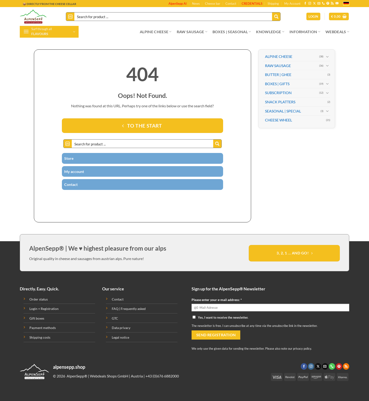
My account (74, 171)
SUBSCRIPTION (278, 92)
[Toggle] (327, 56)
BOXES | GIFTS (277, 83)
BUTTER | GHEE (278, 74)
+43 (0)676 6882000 (162, 376)
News (196, 3)
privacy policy (302, 348)
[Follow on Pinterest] (327, 3)
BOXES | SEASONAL (232, 31)
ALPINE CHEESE (156, 31)
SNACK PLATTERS (280, 102)
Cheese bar (212, 3)
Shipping (273, 3)
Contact (230, 3)
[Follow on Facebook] (305, 3)
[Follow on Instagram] (309, 3)
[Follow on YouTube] (337, 3)
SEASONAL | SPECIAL (283, 111)
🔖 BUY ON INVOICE (36, 4)
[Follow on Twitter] (134, 198)
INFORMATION (304, 31)
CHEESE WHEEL (278, 120)
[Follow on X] (314, 3)
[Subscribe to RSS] (332, 3)
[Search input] (173, 16)
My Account (292, 3)
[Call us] (323, 3)
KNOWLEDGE (270, 31)
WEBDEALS (337, 31)
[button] (339, 16)
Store (69, 158)
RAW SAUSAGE (192, 31)
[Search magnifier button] (276, 16)
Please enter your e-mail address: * (217, 300)
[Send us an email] (318, 3)
